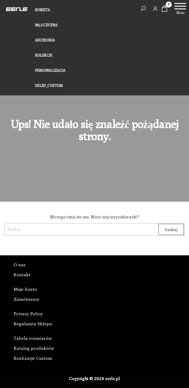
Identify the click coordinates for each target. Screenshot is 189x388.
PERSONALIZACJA (50, 70)
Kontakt (22, 274)
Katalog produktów (34, 348)
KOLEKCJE (43, 55)
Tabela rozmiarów (33, 338)
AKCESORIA (45, 40)
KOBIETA (42, 10)
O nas (19, 264)
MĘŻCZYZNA (46, 25)
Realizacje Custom (33, 358)
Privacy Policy (28, 313)
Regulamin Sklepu (33, 323)
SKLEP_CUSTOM (49, 85)
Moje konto (25, 289)
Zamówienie (26, 299)
